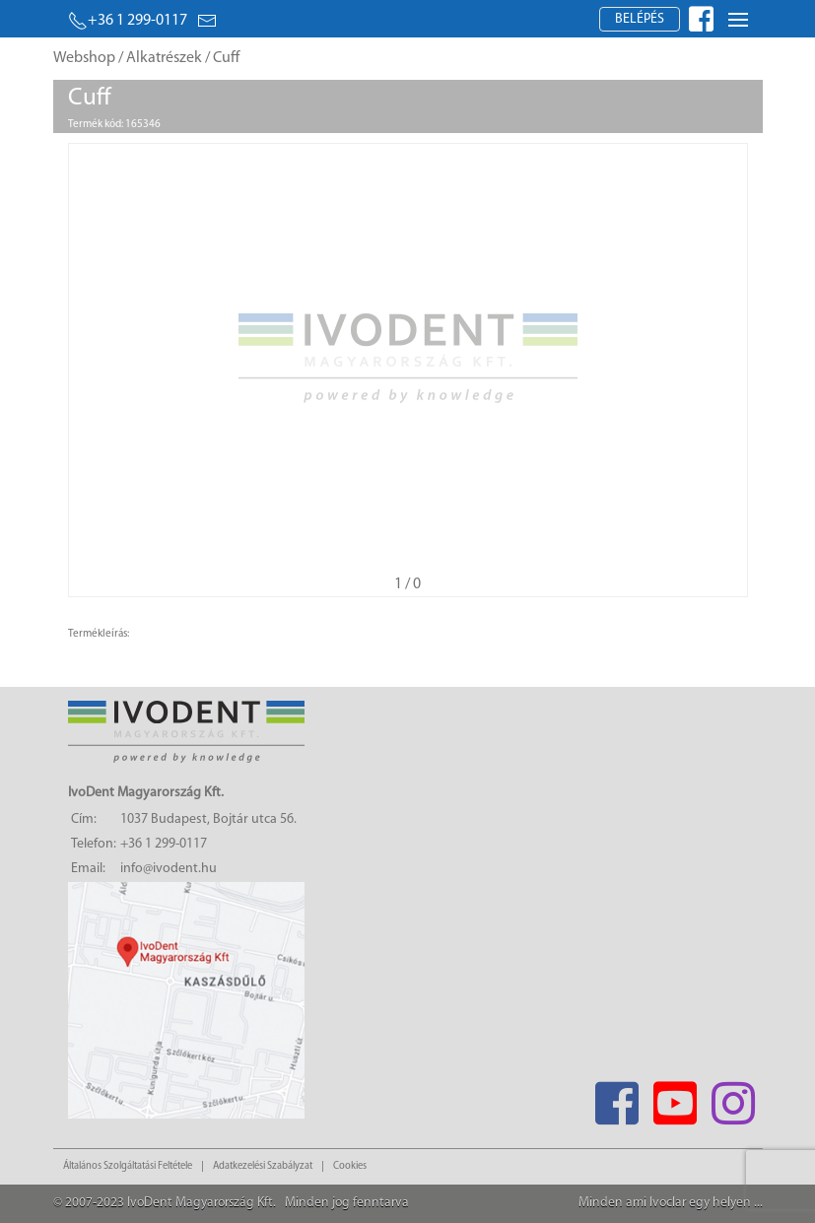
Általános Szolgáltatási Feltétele (127, 1166)
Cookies (350, 1166)
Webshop (84, 58)
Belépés (639, 19)
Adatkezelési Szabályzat (262, 1166)
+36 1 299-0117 (127, 21)
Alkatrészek (164, 58)
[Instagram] (734, 1097)
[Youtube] (675, 1097)
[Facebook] (617, 1097)
